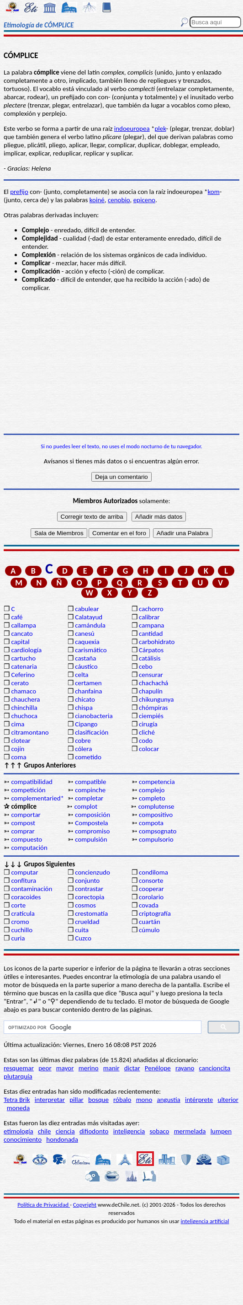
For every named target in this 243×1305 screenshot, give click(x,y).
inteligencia (129, 1131)
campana (151, 625)
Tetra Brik (17, 1100)
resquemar (19, 1068)
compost (23, 823)
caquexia (87, 642)
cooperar (151, 889)
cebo (146, 666)
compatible (90, 782)
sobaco (159, 1131)
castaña (85, 658)
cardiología (26, 650)
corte (18, 905)
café (16, 617)
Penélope (158, 1068)
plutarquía (18, 1076)
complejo (151, 790)
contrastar (89, 889)
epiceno (144, 200)
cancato (21, 633)
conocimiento (23, 1139)
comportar (25, 815)
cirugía (148, 724)
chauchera (25, 699)
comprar (22, 831)
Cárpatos (151, 650)
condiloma (153, 872)
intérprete (199, 1100)
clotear (20, 740)
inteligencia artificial (205, 1221)
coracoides (26, 897)
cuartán (149, 922)
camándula (90, 625)
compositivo (156, 815)
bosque (98, 1100)
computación (29, 847)
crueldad (87, 922)
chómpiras (153, 708)
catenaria (24, 666)
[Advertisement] (121, 363)
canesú (85, 633)
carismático (90, 650)
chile (44, 1131)
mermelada (190, 1131)
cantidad (151, 633)
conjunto (87, 880)
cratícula (23, 913)
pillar (76, 1100)
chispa (84, 708)
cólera (83, 749)
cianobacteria (93, 716)
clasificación (91, 732)
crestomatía (91, 913)
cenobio (119, 200)
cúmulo (149, 930)
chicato (85, 699)
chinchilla (24, 708)
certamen (88, 683)
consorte (151, 880)
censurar (151, 675)
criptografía (155, 913)
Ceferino (22, 675)
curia (18, 938)
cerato (20, 683)
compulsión (91, 839)
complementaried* (37, 798)
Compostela (91, 823)
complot (85, 806)
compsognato (157, 831)
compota (151, 823)
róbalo (122, 1100)
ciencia (65, 1131)
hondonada (62, 1139)
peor (44, 1068)
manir (111, 1068)
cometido (88, 757)
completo (152, 798)
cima (17, 724)
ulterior (228, 1100)
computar (24, 872)
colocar (149, 749)
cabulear (87, 609)
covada (148, 905)
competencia (157, 782)
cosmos (85, 905)
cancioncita (215, 1068)
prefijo (19, 192)
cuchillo (21, 930)
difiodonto (94, 1131)
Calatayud (88, 617)
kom (214, 192)
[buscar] (101, 1027)
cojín (17, 749)
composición (92, 815)
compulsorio (156, 839)
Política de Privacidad (43, 1204)
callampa (23, 625)
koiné (97, 200)
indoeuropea (132, 128)
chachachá (153, 683)
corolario (151, 897)
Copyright (84, 1204)
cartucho (23, 658)
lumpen (221, 1131)
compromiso (92, 831)
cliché (147, 732)
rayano (184, 1068)
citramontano (29, 732)
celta (81, 675)
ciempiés (151, 716)
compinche (90, 790)
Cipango (86, 724)
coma (18, 757)
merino (89, 1068)
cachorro (151, 609)
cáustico (86, 666)
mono (144, 1100)
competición (28, 790)
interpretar (50, 1100)
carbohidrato (156, 642)
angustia (168, 1100)
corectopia (89, 897)
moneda (18, 1108)
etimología (18, 1131)
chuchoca (24, 716)
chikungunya (156, 699)
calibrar (149, 617)
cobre (83, 740)
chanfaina (88, 691)
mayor (65, 1068)
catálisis (149, 658)
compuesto (26, 839)
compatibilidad (32, 782)
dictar (132, 1068)
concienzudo (92, 872)
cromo (20, 922)
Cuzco (83, 938)
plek (160, 128)
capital (20, 642)
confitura (23, 880)
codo (146, 740)
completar (89, 798)
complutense (156, 806)
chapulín (151, 691)
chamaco (23, 691)
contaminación (31, 889)
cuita (82, 930)
